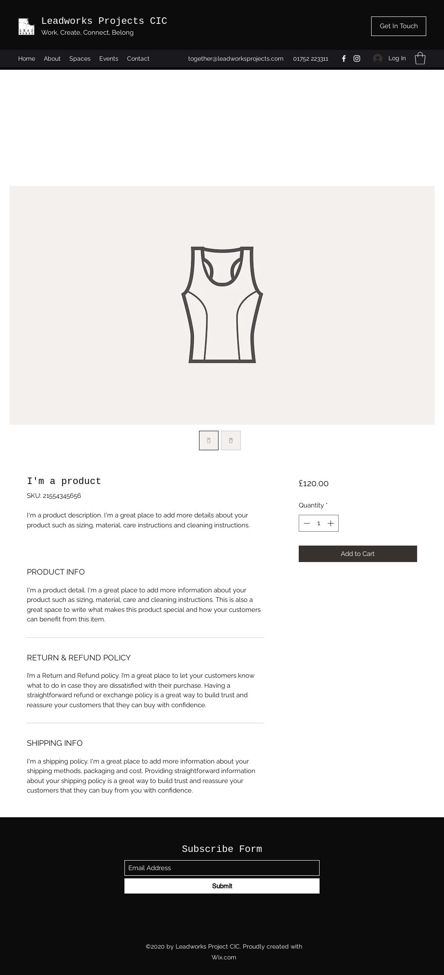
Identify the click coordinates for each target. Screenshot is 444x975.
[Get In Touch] (398, 26)
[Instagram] (357, 58)
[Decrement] (306, 523)
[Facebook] (344, 58)
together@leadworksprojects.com (236, 58)
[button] (420, 58)
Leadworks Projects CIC (104, 21)
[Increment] (331, 523)
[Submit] (222, 886)
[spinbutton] (318, 523)
